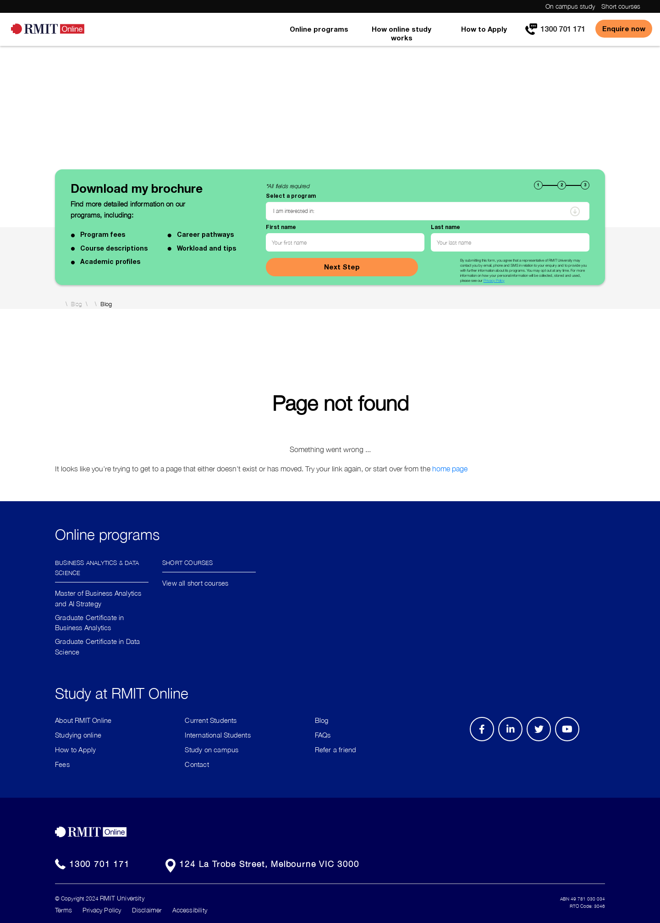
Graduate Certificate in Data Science (97, 646)
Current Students (210, 720)
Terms (63, 910)
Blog (76, 304)
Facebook (483, 740)
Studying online (78, 735)
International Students (217, 735)
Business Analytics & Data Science (97, 567)
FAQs (323, 735)
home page (450, 468)
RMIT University (122, 898)
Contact (197, 764)
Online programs (319, 29)
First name (281, 227)
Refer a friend (336, 749)
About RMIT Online (83, 720)
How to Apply (484, 29)
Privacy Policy (494, 280)
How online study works (401, 33)
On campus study (570, 6)
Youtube (570, 740)
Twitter (543, 740)
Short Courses (187, 562)
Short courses (620, 6)
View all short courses (195, 583)
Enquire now (623, 28)
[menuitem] (319, 35)
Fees (62, 764)
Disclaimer (147, 910)
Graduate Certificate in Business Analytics (89, 622)
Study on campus (211, 749)
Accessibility (189, 910)
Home (58, 304)
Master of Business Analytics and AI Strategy (98, 598)
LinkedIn (514, 740)
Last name (445, 227)
